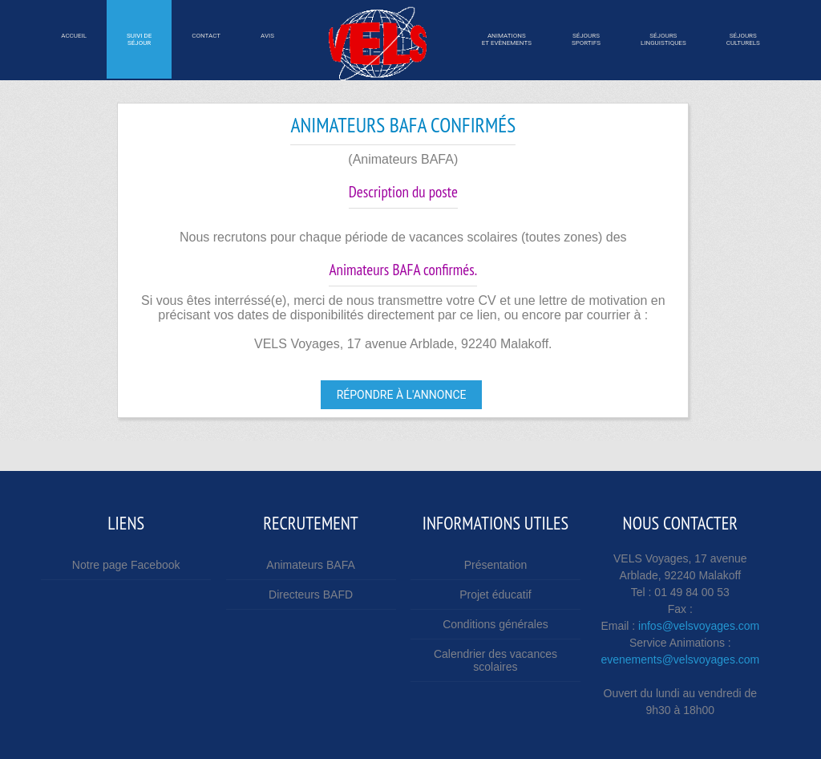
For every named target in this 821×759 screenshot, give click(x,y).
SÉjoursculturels (743, 39)
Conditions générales (495, 624)
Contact (206, 39)
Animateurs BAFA (310, 564)
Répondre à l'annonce (402, 394)
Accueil (74, 39)
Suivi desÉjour (139, 39)
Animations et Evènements (507, 39)
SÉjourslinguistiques (663, 39)
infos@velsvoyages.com (698, 625)
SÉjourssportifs (586, 39)
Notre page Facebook (126, 564)
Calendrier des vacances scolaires (495, 660)
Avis (267, 39)
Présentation (496, 564)
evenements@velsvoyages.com (680, 659)
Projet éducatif (495, 594)
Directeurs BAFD (311, 594)
